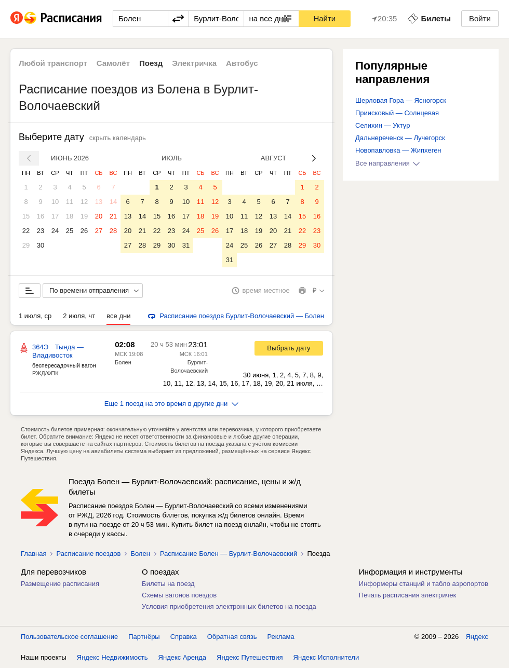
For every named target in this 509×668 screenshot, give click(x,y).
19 (84, 216)
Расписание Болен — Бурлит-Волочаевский (229, 553)
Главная (33, 553)
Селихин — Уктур (382, 125)
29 (26, 245)
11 (69, 202)
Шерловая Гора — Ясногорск (400, 100)
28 (113, 231)
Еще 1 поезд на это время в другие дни (171, 403)
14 (113, 202)
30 (40, 245)
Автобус (242, 63)
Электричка (194, 63)
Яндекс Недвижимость (112, 657)
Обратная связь (232, 636)
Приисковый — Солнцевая (397, 113)
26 (84, 231)
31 (186, 245)
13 (98, 202)
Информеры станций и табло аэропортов (423, 584)
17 (55, 216)
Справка (183, 636)
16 (40, 216)
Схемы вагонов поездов (179, 595)
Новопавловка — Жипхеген (398, 150)
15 (26, 216)
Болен (123, 362)
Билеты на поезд (168, 584)
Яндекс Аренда (182, 657)
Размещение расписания (60, 584)
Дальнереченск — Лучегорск (400, 138)
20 (98, 216)
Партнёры (143, 636)
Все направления (387, 163)
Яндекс (476, 636)
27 (98, 231)
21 (113, 216)
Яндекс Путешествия (250, 657)
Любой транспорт (53, 63)
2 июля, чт (79, 316)
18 (69, 216)
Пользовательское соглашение (69, 636)
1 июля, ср (35, 316)
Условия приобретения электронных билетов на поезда (229, 606)
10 (55, 202)
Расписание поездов (88, 553)
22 (26, 231)
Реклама (280, 636)
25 (69, 231)
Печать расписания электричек (407, 595)
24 (55, 231)
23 (40, 231)
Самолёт (113, 63)
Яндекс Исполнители (326, 657)
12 (84, 202)
